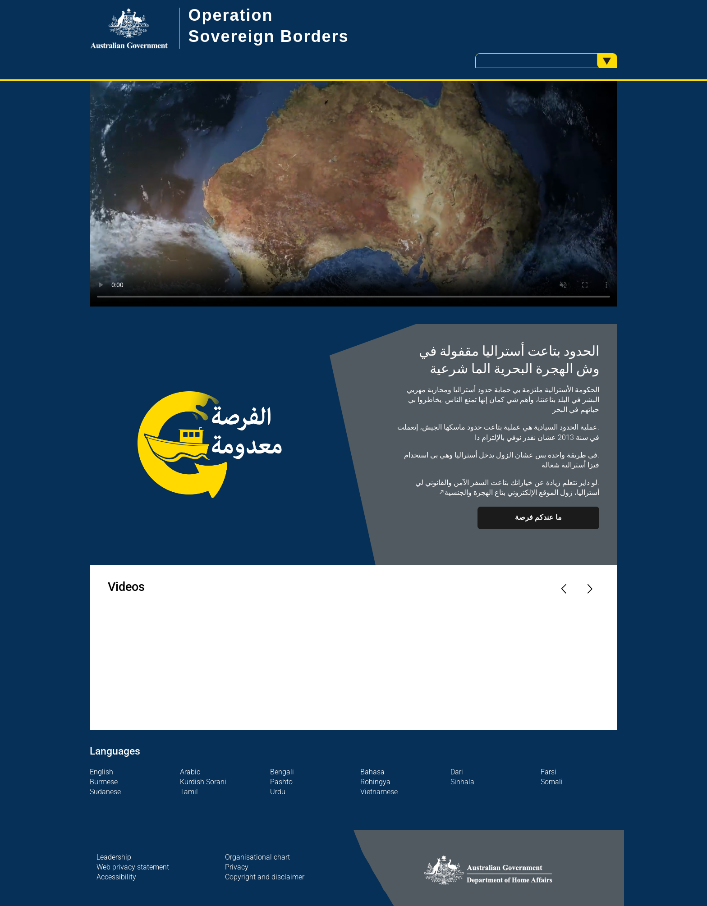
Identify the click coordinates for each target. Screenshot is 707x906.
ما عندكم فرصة (538, 517)
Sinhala (462, 782)
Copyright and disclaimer (264, 877)
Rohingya (375, 782)
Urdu (277, 792)
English (101, 772)
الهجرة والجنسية (469, 493)
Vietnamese (379, 792)
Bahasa (372, 772)
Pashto (281, 782)
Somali (552, 782)
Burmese (104, 782)
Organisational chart (257, 857)
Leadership (113, 857)
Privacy (236, 867)
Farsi (548, 772)
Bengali (282, 772)
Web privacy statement (132, 867)
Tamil (189, 792)
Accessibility (116, 877)
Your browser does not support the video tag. (353, 194)
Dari (456, 772)
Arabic (190, 772)
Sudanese (105, 792)
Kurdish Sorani (203, 782)
